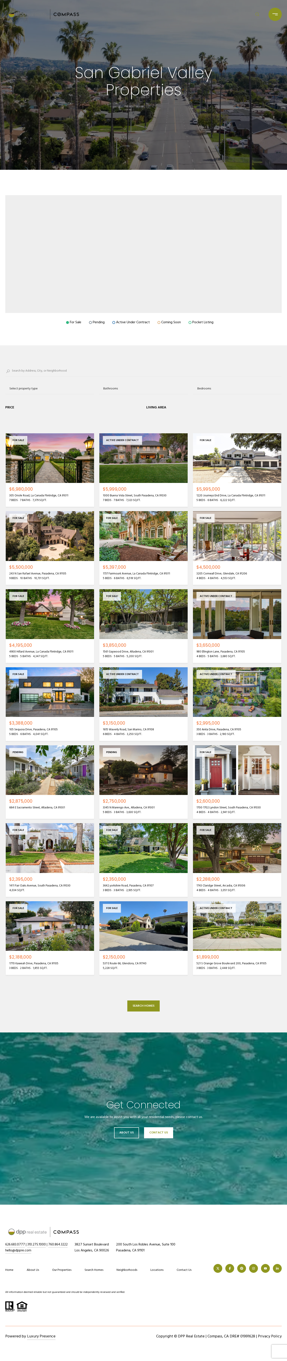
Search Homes (143, 1005)
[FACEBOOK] (229, 1268)
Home (9, 1270)
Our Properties (61, 1270)
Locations (156, 1270)
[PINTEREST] (241, 1268)
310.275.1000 (37, 1244)
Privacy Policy (270, 1336)
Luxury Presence (41, 1336)
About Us (126, 1132)
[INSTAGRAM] (253, 1268)
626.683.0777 (15, 1244)
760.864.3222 (60, 1244)
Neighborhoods (127, 1270)
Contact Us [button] (158, 1132)
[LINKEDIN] (277, 1268)
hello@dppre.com (18, 1250)
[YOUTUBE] (265, 1268)
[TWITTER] (217, 1268)
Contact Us (184, 1270)
